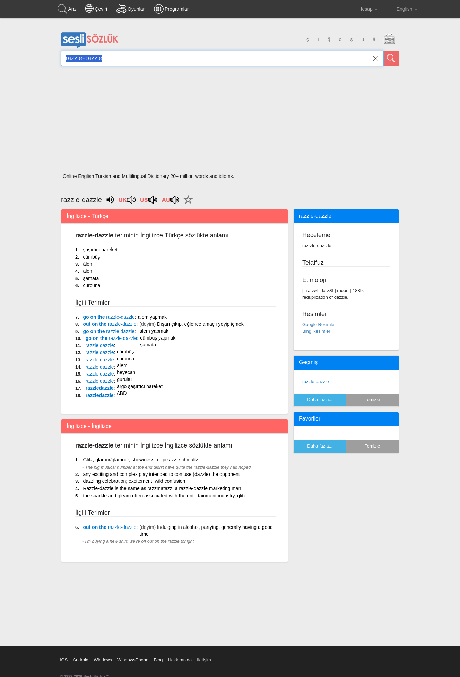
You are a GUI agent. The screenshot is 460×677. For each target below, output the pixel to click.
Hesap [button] (362, 9)
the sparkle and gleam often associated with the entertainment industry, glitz (164, 495)
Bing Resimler (316, 331)
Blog (158, 659)
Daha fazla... (319, 399)
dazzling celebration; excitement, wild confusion (134, 481)
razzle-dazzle (315, 381)
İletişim (204, 659)
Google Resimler (319, 324)
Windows (103, 659)
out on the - (109, 324)
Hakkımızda (180, 659)
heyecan (126, 372)
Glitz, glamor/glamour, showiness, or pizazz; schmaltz (140, 459)
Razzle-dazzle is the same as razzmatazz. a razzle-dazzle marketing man (162, 488)
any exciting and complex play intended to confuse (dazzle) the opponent (161, 474)
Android (80, 659)
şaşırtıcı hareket (100, 249)
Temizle (372, 399)
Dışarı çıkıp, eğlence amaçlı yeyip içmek (200, 324)
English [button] (402, 8)
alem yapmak (152, 317)
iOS (64, 659)
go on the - (108, 317)
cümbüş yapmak (157, 338)
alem (88, 271)
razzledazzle (100, 388)
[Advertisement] (230, 121)
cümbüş (91, 257)
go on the (108, 331)
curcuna (91, 285)
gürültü (124, 379)
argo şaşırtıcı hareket (140, 386)
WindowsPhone (132, 659)
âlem (88, 264)
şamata (91, 278)
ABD (122, 393)
